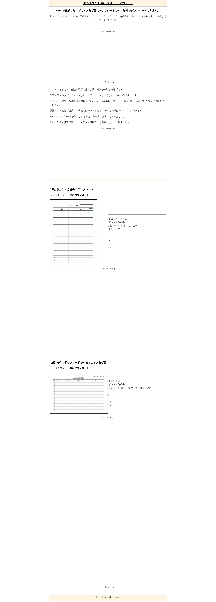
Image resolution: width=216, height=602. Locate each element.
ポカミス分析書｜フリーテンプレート (108, 3)
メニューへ (108, 82)
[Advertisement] (108, 56)
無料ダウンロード (79, 195)
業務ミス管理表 (88, 122)
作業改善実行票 (65, 122)
